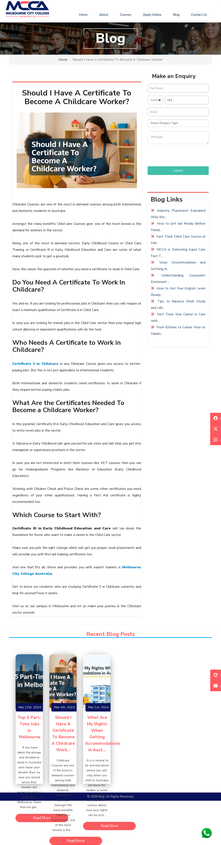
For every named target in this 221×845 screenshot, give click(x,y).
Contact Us (199, 14)
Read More (42, 817)
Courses (125, 14)
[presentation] (180, 155)
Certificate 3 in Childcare (35, 363)
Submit (178, 170)
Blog (176, 14)
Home (86, 14)
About (103, 14)
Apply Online (152, 14)
